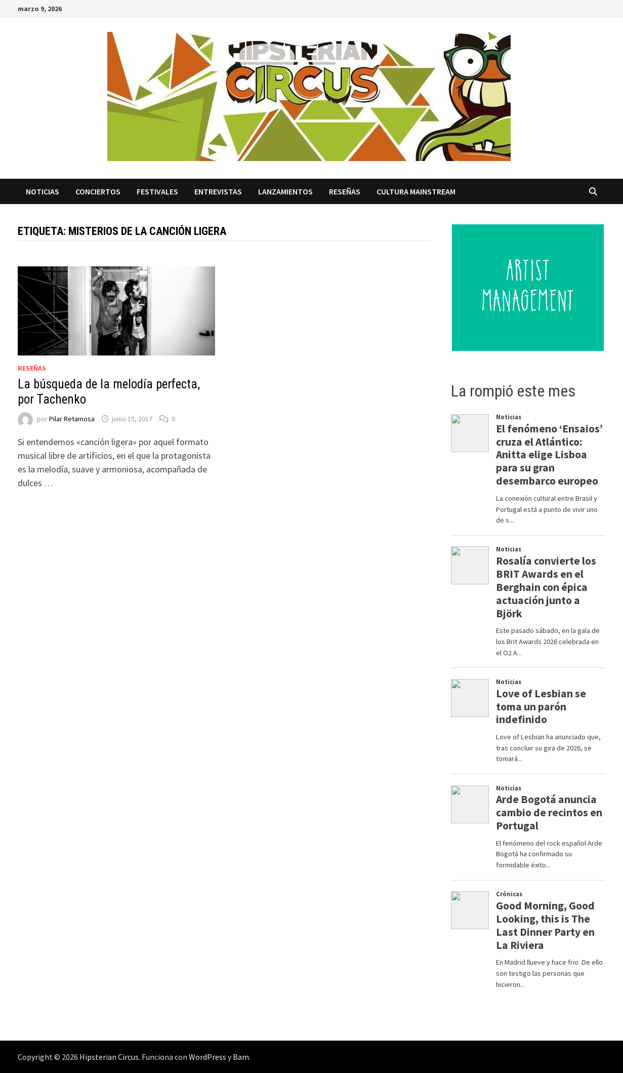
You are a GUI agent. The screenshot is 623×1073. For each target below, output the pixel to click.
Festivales (157, 191)
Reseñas (344, 191)
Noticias (42, 191)
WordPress (207, 1057)
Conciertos (97, 191)
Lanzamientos (285, 191)
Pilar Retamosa (72, 418)
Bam (241, 1057)
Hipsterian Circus (109, 1057)
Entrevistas (218, 191)
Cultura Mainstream (416, 191)
